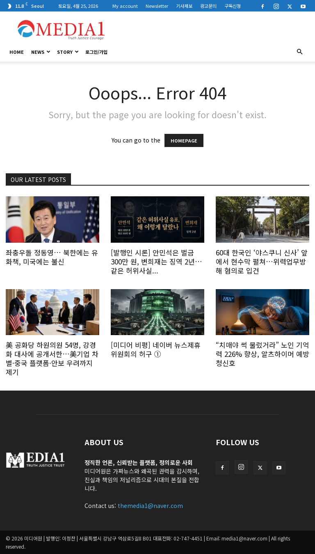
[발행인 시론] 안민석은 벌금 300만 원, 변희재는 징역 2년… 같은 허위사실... (156, 261)
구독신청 (232, 5)
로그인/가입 (96, 51)
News (40, 51)
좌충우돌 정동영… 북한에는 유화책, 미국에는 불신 (52, 257)
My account (125, 5)
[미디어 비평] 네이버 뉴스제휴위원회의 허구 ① (156, 349)
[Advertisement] (213, 29)
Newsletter (157, 5)
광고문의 (208, 5)
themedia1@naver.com (150, 505)
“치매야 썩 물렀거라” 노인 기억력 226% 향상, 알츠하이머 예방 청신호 (262, 354)
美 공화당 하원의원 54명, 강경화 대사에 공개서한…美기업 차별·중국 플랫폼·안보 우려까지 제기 (52, 358)
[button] (299, 52)
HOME (16, 51)
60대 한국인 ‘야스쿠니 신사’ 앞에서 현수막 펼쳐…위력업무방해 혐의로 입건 (262, 261)
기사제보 (184, 5)
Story (68, 51)
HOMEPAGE (184, 140)
